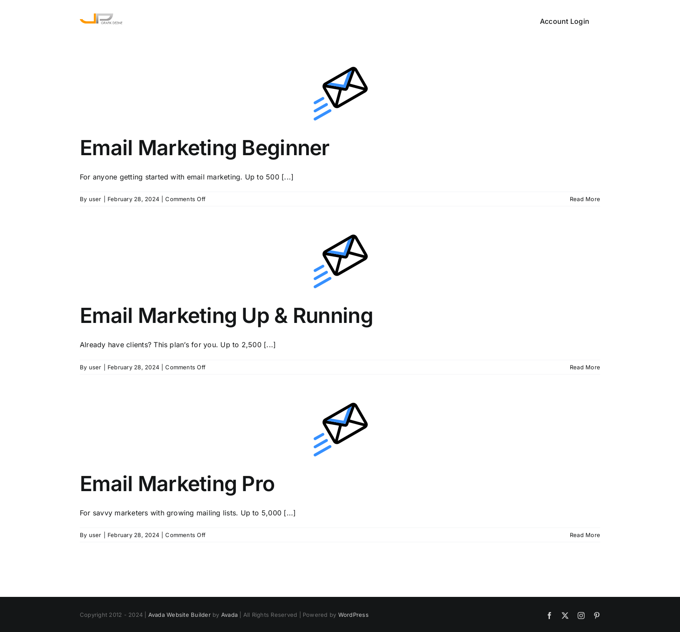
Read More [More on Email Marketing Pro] (585, 534)
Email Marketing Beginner (205, 147)
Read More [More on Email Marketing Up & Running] (585, 367)
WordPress (353, 614)
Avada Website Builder (179, 614)
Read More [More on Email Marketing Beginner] (585, 198)
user (95, 198)
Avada (229, 614)
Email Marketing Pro (177, 483)
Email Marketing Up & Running (226, 315)
